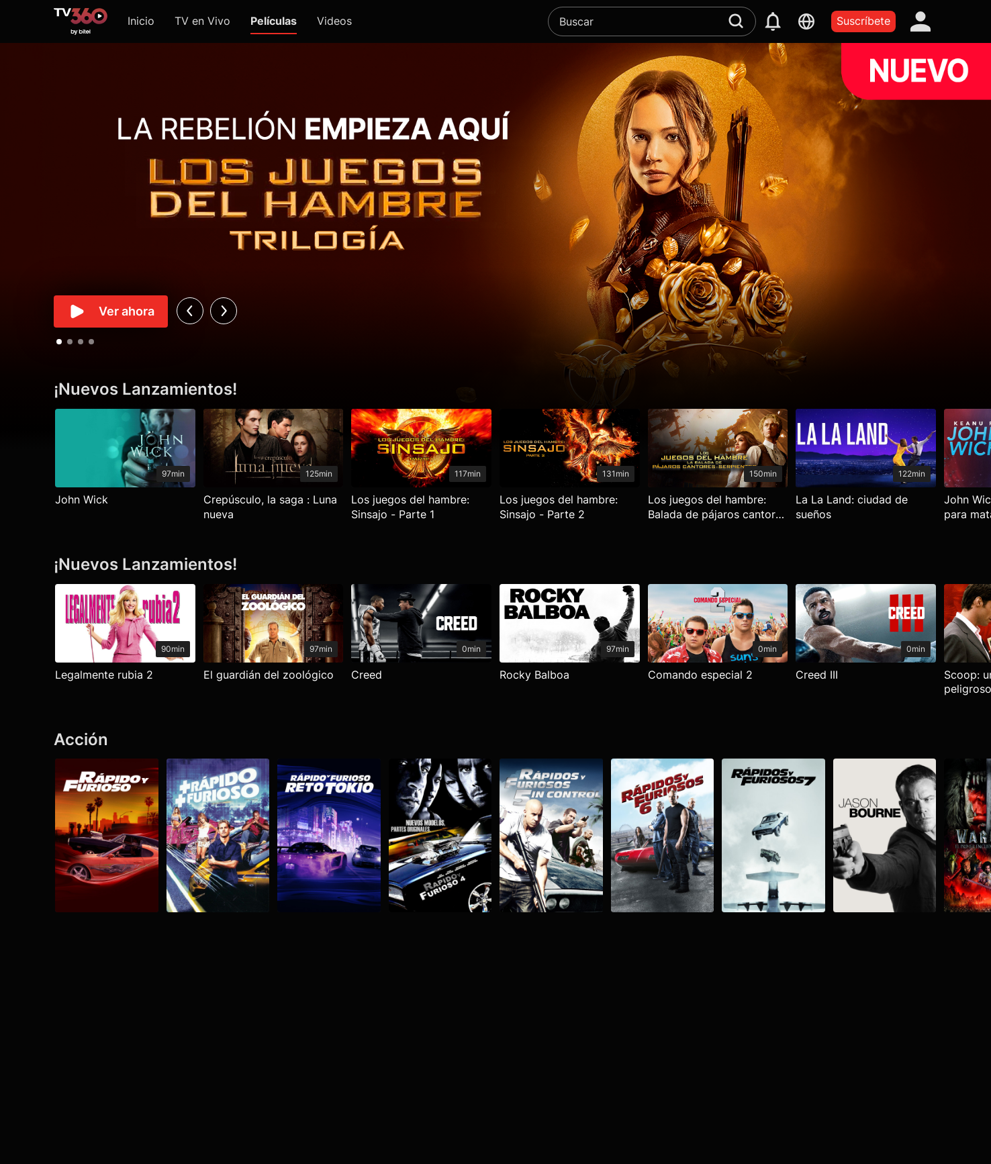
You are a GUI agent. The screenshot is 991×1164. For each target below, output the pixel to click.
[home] (80, 21)
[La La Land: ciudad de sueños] (866, 468)
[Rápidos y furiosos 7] (773, 835)
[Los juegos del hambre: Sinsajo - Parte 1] (421, 468)
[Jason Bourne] (885, 835)
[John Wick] (125, 461)
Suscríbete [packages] (863, 21)
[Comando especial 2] (718, 636)
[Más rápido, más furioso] (218, 835)
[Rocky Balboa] (570, 636)
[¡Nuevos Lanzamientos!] (495, 389)
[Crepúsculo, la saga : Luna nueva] (273, 468)
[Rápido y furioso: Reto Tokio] (329, 835)
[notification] (773, 21)
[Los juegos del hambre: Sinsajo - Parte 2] (570, 468)
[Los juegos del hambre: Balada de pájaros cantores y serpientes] (718, 468)
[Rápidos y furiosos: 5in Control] (551, 835)
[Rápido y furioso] (106, 835)
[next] (223, 310)
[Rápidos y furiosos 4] (440, 835)
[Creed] (421, 636)
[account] (920, 21)
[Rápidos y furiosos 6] (662, 835)
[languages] (806, 21)
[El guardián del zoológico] (273, 636)
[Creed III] (866, 636)
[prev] (190, 310)
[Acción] (495, 740)
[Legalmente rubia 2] (125, 636)
